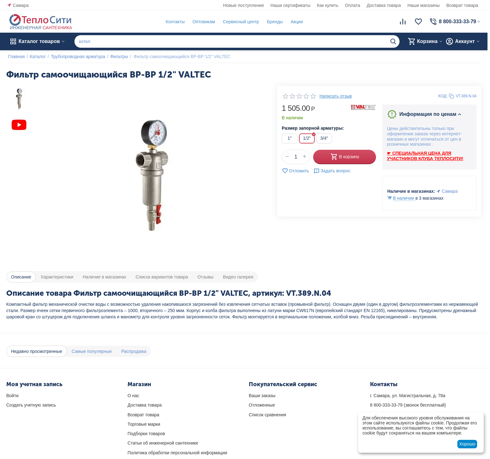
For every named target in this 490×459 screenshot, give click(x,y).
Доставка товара (384, 5)
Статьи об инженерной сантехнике (163, 443)
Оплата (352, 5)
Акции (295, 21)
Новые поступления (243, 5)
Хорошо (467, 443)
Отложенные (262, 405)
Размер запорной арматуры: (313, 128)
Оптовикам (202, 21)
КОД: (443, 96)
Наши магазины (423, 5)
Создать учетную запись (31, 405)
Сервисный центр (239, 21)
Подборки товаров (146, 433)
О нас (133, 395)
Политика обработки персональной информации (177, 452)
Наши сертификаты (290, 5)
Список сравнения (267, 414)
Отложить (295, 171)
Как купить (327, 5)
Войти (12, 395)
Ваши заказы (262, 395)
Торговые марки (144, 424)
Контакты (173, 21)
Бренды (273, 21)
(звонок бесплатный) (408, 405)
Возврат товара (462, 5)
